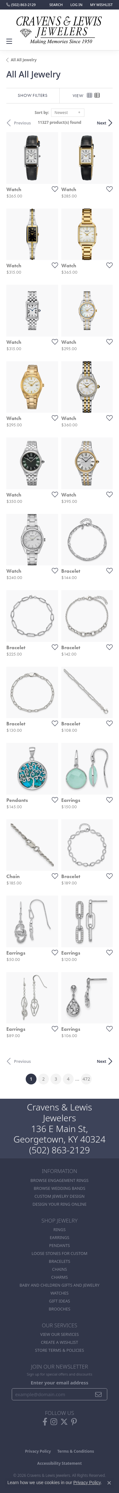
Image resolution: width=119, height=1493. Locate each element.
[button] (55, 5)
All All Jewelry (23, 60)
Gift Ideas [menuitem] (59, 1301)
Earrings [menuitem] (59, 1237)
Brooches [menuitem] (59, 1309)
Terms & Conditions (75, 1451)
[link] (21, 5)
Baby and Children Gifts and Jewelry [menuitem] (60, 1285)
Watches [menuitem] (59, 1293)
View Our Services (59, 1334)
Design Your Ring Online (59, 1204)
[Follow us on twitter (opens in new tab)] (64, 1422)
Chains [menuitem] (59, 1269)
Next (101, 123)
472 (86, 1079)
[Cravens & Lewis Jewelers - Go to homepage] (59, 28)
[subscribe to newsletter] (98, 1394)
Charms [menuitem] (59, 1277)
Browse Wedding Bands (59, 1188)
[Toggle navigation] (10, 41)
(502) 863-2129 (59, 1150)
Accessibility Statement (59, 1463)
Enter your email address (59, 1382)
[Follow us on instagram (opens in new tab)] (53, 1422)
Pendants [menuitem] (59, 1245)
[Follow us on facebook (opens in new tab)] (45, 1422)
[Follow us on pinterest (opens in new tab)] (74, 1422)
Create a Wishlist (59, 1342)
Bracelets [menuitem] (59, 1261)
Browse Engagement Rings (59, 1180)
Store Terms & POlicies (59, 1350)
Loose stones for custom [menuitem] (60, 1253)
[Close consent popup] (109, 1483)
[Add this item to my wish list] (53, 189)
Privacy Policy (38, 1451)
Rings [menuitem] (59, 1229)
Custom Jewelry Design (60, 1196)
